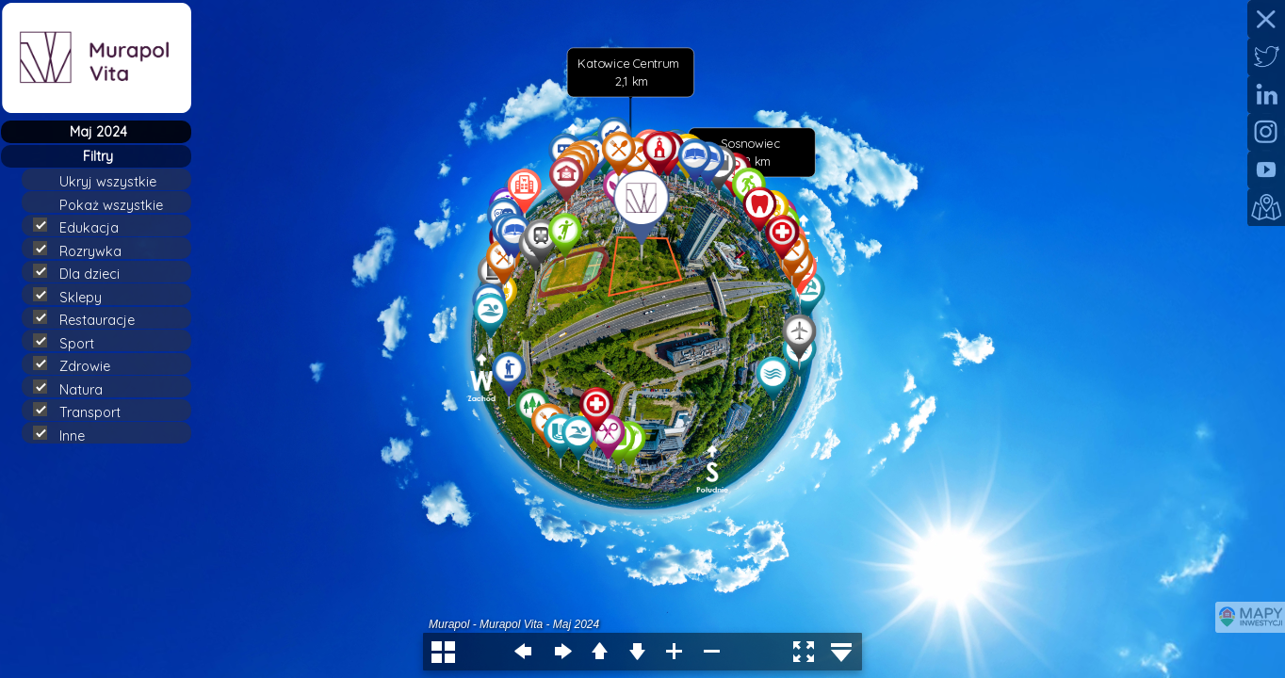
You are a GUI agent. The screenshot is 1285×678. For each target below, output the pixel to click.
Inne (67, 435)
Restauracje (92, 319)
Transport (85, 411)
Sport (71, 342)
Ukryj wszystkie (115, 181)
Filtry (98, 156)
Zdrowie (79, 365)
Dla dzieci (84, 273)
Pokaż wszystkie (119, 205)
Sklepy (75, 296)
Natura (76, 388)
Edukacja (84, 227)
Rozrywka (85, 250)
